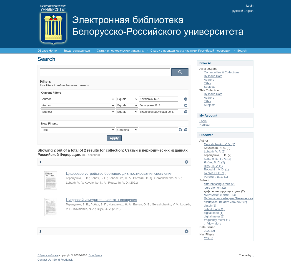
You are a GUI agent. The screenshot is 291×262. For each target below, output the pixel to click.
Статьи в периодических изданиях (120, 50)
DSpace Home (47, 50)
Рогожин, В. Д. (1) (216, 176)
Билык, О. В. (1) (215, 173)
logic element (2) (215, 187)
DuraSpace (95, 255)
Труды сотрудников (77, 50)
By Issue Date (213, 76)
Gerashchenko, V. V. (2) (219, 144)
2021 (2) (209, 230)
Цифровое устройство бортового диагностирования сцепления (119, 173)
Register (204, 124)
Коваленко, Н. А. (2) (217, 158)
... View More (212, 223)
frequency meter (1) (217, 220)
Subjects (209, 86)
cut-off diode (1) (214, 209)
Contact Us (44, 259)
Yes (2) (208, 238)
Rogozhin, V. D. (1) (216, 169)
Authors (209, 79)
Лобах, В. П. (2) (214, 162)
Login (249, 5)
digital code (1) (213, 213)
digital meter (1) (214, 216)
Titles (207, 83)
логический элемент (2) (220, 194)
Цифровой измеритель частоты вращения (101, 200)
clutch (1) (210, 205)
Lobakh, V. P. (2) (215, 151)
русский (237, 10)
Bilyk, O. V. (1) (213, 166)
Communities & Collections (221, 72)
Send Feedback (63, 259)
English (248, 10)
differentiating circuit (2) (219, 184)
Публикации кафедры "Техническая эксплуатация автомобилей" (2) (228, 200)
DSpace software (48, 255)
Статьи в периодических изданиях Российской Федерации (190, 50)
